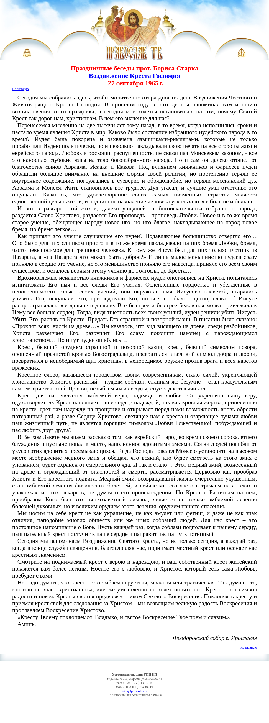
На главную (20, 89)
